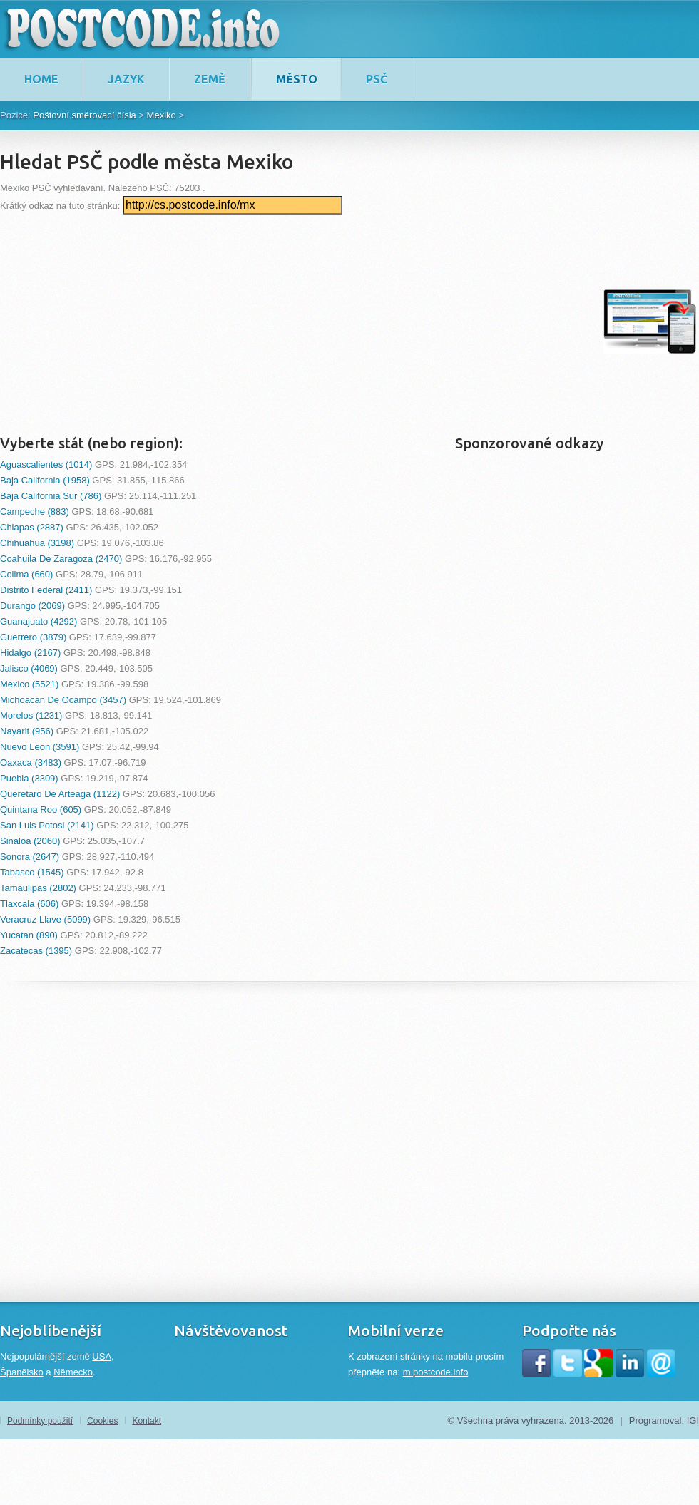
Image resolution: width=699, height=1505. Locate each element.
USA (101, 1356)
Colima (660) (26, 574)
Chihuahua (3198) (37, 543)
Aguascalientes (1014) (46, 464)
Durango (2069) (32, 605)
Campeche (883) (34, 511)
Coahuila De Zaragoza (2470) (61, 558)
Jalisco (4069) (29, 668)
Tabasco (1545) (32, 872)
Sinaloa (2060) (30, 841)
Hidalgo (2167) (30, 652)
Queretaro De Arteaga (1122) (60, 794)
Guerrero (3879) (33, 637)
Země (209, 79)
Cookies (102, 1421)
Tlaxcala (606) (29, 903)
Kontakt (146, 1421)
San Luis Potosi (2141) (47, 825)
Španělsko (22, 1372)
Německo (73, 1372)
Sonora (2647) (29, 856)
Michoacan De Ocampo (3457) (63, 699)
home (41, 79)
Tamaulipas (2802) (38, 888)
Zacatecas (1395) (36, 950)
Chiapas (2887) (31, 527)
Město (296, 79)
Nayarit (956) (26, 731)
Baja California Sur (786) (50, 495)
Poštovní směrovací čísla (84, 115)
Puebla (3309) (29, 778)
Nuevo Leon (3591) (39, 746)
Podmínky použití (40, 1421)
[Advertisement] (248, 321)
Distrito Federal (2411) (46, 590)
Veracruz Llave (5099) (45, 919)
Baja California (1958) (45, 480)
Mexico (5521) (29, 684)
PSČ (376, 79)
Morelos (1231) (31, 715)
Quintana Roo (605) (40, 809)
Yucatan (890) (29, 935)
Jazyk (126, 79)
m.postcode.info (436, 1372)
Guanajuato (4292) (38, 621)
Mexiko (161, 115)
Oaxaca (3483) (30, 762)
